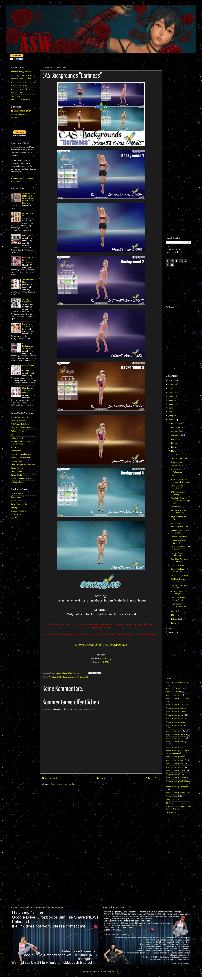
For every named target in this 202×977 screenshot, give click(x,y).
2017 (171, 416)
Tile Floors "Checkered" (181, 454)
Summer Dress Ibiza (179, 537)
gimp (13, 435)
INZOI (168, 803)
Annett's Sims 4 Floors (175, 722)
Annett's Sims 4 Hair (174, 731)
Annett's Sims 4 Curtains (176, 711)
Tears (173, 476)
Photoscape (16, 451)
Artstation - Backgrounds (21, 417)
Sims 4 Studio (16, 472)
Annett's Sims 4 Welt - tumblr (23, 82)
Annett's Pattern (173, 692)
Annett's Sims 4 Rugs (174, 767)
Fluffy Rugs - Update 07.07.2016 (27, 260)
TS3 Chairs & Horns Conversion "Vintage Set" (180, 500)
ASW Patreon (16, 93)
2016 (171, 420)
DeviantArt (15, 497)
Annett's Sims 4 (172, 695)
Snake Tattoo (28, 324)
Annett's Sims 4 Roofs (175, 764)
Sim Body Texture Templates (23, 465)
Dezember (175, 423)
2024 (171, 388)
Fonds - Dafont (17, 501)
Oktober (175, 431)
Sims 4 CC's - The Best (20, 100)
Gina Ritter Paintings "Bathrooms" (179, 560)
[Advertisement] (178, 106)
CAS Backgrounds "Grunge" (178, 493)
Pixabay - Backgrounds (20, 458)
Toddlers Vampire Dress (28, 300)
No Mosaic (15, 447)
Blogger (115, 971)
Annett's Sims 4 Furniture (176, 725)
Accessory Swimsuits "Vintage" (180, 592)
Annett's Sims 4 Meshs (175, 738)
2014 (171, 632)
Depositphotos (17, 494)
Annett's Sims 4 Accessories (178, 699)
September (176, 435)
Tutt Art (14, 518)
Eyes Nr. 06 (175, 507)
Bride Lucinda (176, 462)
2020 (171, 404)
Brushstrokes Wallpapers (176, 471)
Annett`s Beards (173, 796)
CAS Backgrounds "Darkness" (178, 487)
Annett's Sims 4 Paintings (176, 742)
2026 (171, 380)
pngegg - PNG (17, 461)
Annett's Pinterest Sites (21, 79)
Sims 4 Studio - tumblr (20, 475)
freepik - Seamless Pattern (22, 428)
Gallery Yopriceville (19, 504)
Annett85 (106, 658)
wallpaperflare (17, 482)
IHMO (106, 662)
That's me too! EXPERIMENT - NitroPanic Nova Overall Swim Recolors (28, 198)
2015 (171, 628)
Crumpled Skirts (177, 565)
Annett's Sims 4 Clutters (176, 708)
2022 (171, 396)
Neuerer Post (49, 778)
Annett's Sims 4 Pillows (175, 757)
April (173, 611)
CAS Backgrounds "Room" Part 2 (28, 346)
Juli (172, 443)
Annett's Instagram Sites (21, 72)
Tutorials (169, 812)
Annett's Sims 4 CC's (81, 677)
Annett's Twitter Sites (20, 89)
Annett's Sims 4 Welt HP (21, 86)
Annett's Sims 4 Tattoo (175, 771)
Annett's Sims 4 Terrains (176, 778)
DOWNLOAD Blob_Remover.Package (101, 644)
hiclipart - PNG (17, 438)
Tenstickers (16, 514)
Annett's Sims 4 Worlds (175, 793)
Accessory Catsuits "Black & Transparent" (181, 481)
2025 (171, 384)
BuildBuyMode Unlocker (21, 424)
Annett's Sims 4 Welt (22, 111)
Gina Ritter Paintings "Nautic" (179, 586)
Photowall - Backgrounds (21, 454)
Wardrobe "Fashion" (179, 458)
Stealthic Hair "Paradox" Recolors (27, 390)
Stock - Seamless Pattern (21, 479)
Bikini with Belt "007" (179, 527)
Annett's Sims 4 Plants (175, 760)
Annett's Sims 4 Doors (175, 715)
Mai (173, 451)
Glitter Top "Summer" (180, 575)
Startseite (101, 778)
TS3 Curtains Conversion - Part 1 (180, 605)
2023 (171, 392)
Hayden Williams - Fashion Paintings (28, 368)
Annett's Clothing (173, 688)
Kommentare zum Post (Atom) (65, 784)
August (174, 439)
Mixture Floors (177, 466)
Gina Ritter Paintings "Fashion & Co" (179, 511)
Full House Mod (17, 431)
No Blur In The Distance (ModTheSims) (20, 443)
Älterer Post (153, 778)
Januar (174, 623)
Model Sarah (176, 523)
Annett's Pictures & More (21, 75)
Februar (174, 619)
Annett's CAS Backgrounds (60, 677)
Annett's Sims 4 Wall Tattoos (178, 781)
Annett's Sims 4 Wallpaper (177, 787)
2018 (171, 412)
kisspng (14, 507)
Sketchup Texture (18, 511)
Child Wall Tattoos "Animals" (178, 580)
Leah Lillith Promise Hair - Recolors (181, 532)
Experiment (15, 96)
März (173, 615)
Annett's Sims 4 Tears (175, 774)
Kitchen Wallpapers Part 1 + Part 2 (181, 570)
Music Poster (27, 235)
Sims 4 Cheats (17, 468)
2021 (171, 400)
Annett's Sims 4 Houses (176, 735)
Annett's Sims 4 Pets (174, 747)
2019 (171, 408)
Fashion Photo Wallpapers (177, 554)
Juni (173, 447)
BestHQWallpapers (18, 421)
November (176, 427)
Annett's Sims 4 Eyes (174, 718)
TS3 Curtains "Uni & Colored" (178, 541)
